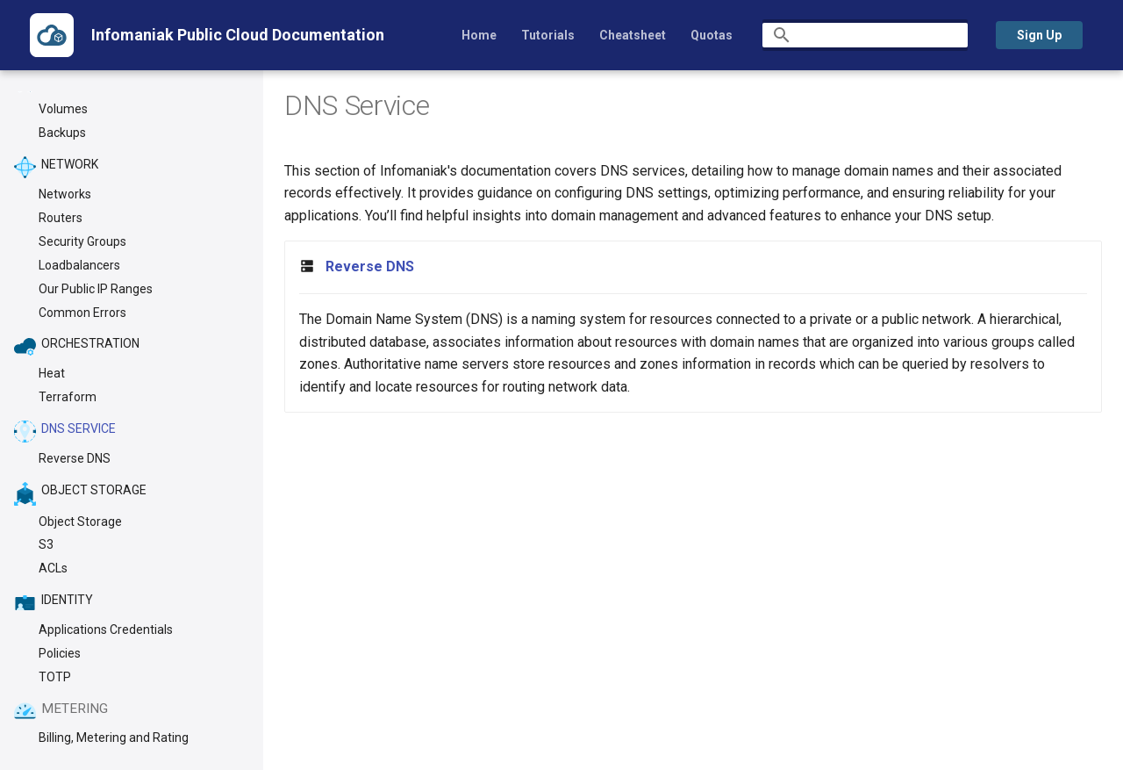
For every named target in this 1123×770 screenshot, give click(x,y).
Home (479, 35)
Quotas (711, 35)
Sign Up (1039, 35)
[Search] (865, 35)
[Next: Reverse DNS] (1030, 677)
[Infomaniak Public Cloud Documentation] (52, 35)
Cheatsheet (632, 35)
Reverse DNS (369, 266)
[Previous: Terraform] (81, 677)
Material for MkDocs (146, 750)
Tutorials (548, 35)
